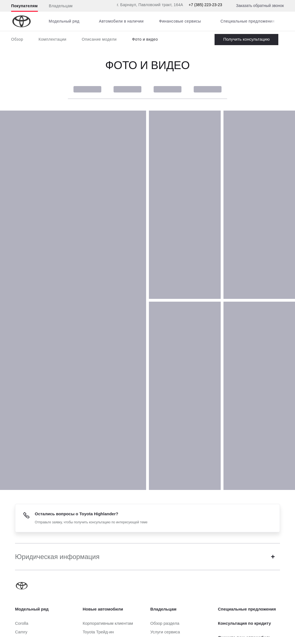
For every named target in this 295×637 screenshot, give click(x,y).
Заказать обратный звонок (260, 5)
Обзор (17, 39)
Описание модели (99, 39)
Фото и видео (145, 39)
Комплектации (52, 39)
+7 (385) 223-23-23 (205, 5)
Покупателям (24, 6)
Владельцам (61, 6)
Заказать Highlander (246, 39)
